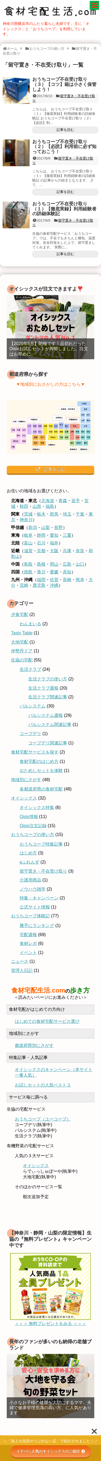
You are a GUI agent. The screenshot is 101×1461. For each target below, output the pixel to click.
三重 (67, 535)
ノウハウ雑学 (33, 889)
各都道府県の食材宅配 (41, 789)
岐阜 (28, 535)
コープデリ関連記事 (47, 743)
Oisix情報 (29, 816)
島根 (41, 564)
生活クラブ (30, 669)
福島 (50, 506)
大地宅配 (19, 642)
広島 (67, 564)
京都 (41, 550)
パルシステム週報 (45, 715)
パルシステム (33, 706)
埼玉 (67, 514)
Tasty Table (22, 633)
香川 (41, 572)
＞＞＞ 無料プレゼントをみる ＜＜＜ (50, 1325)
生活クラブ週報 (43, 688)
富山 (28, 543)
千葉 (80, 514)
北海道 (47, 500)
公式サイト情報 (35, 907)
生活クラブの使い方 (47, 679)
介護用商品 (30, 880)
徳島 (28, 572)
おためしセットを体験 (41, 770)
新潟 (32, 527)
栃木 (41, 514)
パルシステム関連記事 (49, 724)
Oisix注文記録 (33, 825)
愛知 (54, 535)
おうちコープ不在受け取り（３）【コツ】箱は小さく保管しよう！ (64, 84)
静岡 (41, 535)
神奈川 (26, 519)
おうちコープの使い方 (32, 834)
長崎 (67, 579)
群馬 (54, 514)
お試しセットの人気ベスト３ (43, 1086)
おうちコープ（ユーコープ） (43, 1121)
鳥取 (28, 564)
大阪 (54, 550)
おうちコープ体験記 (30, 916)
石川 (41, 543)
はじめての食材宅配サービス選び (47, 1022)
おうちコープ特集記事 (41, 844)
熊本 (80, 579)
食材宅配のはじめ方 (39, 761)
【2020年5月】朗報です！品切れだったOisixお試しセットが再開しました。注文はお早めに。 (48, 348)
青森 (62, 500)
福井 (54, 543)
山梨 (45, 527)
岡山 (54, 564)
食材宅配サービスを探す (34, 752)
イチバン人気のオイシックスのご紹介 (50, 1451)
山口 (80, 564)
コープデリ (30, 733)
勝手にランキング (37, 925)
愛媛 (54, 572)
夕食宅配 (19, 614)
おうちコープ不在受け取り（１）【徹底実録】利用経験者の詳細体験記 (64, 208)
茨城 (28, 514)
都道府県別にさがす (34, 1046)
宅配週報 (28, 934)
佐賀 (54, 579)
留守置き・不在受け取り (43, 871)
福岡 (41, 579)
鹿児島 (39, 585)
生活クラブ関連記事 (47, 697)
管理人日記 (22, 970)
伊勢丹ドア (22, 651)
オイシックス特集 (37, 807)
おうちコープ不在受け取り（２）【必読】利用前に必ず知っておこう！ (64, 146)
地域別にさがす (26, 779)
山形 (37, 506)
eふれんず (29, 862)
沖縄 (54, 585)
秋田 (24, 506)
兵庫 (67, 550)
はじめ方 (28, 853)
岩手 (75, 500)
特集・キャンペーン (39, 898)
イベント (28, 952)
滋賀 (28, 550)
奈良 (80, 550)
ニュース (19, 961)
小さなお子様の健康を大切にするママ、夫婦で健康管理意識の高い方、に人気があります (50, 1409)
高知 (67, 572)
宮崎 (24, 585)
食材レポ (28, 943)
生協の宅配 (22, 660)
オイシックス (24, 798)
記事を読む (65, 130)
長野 (58, 527)
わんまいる (30, 624)
